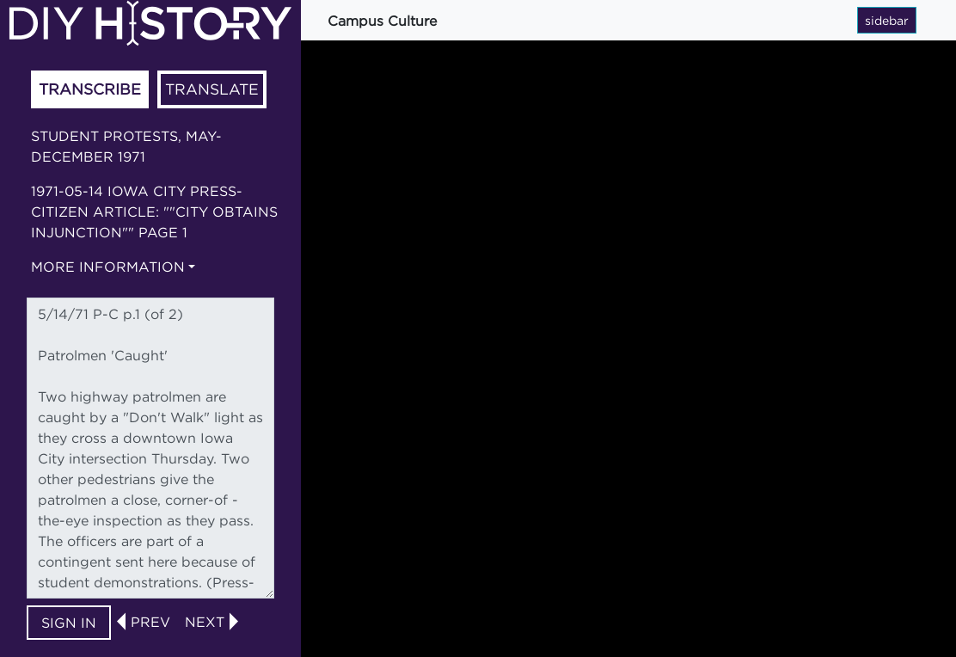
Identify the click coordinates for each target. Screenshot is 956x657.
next (204, 621)
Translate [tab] (212, 89)
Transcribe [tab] (90, 89)
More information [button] (108, 266)
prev (150, 621)
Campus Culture (382, 20)
